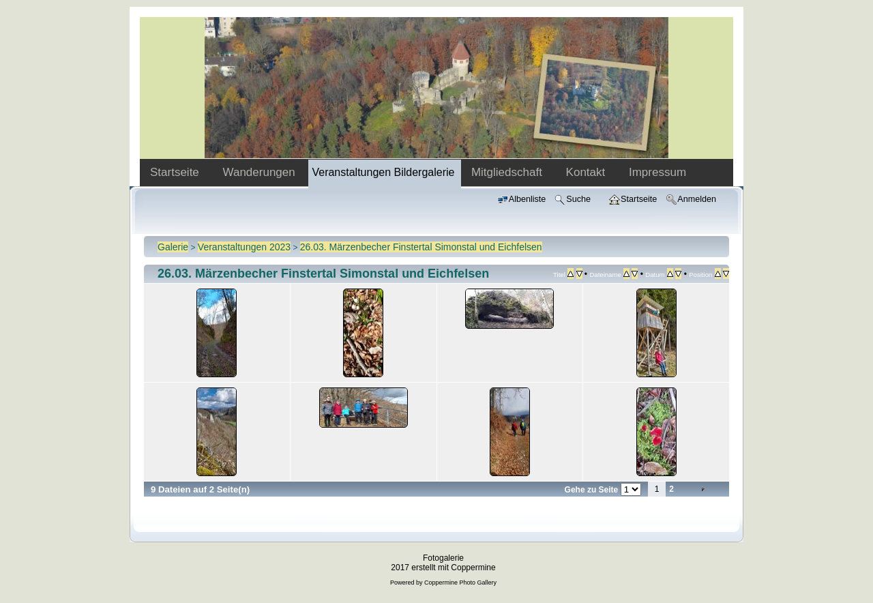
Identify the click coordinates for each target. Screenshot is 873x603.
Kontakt (587, 172)
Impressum (657, 172)
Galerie (173, 246)
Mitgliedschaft (508, 172)
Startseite (176, 172)
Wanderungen (261, 172)
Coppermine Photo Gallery (460, 582)
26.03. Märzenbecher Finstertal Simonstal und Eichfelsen (421, 246)
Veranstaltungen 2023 (244, 246)
